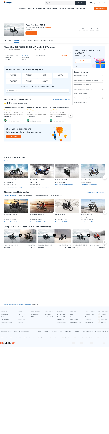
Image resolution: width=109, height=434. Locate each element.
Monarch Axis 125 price (89, 221)
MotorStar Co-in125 (61, 180)
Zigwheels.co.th (102, 337)
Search (80, 2)
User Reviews (88, 325)
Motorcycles (73, 317)
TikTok (101, 317)
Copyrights (77, 331)
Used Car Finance (22, 314)
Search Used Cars (61, 317)
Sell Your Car (60, 319)
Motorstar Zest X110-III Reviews (88, 89)
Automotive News (89, 314)
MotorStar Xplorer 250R (37, 180)
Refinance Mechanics (87, 331)
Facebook (102, 314)
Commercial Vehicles (75, 322)
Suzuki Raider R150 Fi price (13, 221)
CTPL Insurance (5, 319)
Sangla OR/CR (21, 317)
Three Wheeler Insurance (7, 325)
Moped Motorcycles (98, 192)
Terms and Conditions (57, 331)
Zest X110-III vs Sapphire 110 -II (82, 251)
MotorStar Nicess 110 (64, 245)
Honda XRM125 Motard (37, 214)
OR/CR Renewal (35, 314)
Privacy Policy (68, 331)
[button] (70, 115)
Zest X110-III (7, 40)
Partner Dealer (48, 314)
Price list (16, 40)
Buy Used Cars (61, 314)
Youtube (101, 322)
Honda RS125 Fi (60, 214)
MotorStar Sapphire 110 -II (97, 245)
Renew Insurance (100, 8)
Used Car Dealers (61, 322)
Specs (30, 40)
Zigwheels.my (67, 337)
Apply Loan (48, 27)
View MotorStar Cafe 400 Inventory (13, 187)
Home (5, 304)
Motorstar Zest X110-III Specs (88, 84)
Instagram (102, 320)
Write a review (13, 136)
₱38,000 (13, 75)
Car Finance (88, 319)
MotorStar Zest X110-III (11, 245)
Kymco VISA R (32, 245)
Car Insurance (4, 314)
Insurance (22, 8)
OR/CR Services (40, 8)
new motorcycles (10, 304)
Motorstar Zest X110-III (88, 75)
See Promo (64, 55)
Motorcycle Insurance (47, 40)
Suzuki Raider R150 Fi (10, 214)
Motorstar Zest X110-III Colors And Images (88, 80)
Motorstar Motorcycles (88, 93)
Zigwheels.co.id (15, 337)
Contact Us (47, 331)
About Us (40, 331)
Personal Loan (21, 319)
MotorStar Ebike (86, 180)
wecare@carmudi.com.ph (101, 331)
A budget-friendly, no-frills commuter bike (20, 107)
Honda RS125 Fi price (63, 221)
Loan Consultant (48, 317)
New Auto (70, 8)
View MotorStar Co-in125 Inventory (64, 184)
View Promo (31, 33)
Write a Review (89, 322)
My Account (101, 3)
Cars (71, 314)
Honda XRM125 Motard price (39, 221)
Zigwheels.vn (90, 337)
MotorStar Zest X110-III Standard (11, 56)
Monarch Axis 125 (86, 214)
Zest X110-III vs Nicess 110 (46, 251)
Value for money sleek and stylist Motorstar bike (67, 107)
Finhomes (20, 322)
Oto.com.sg (78, 337)
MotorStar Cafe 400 (10, 180)
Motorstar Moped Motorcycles (88, 98)
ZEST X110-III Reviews (64, 99)
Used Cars (61, 8)
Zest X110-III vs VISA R (10, 251)
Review (36, 40)
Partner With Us (51, 8)
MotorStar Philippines (18, 304)
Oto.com (4, 337)
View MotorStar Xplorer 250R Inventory (39, 187)
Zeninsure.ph (54, 337)
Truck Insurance (5, 317)
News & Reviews (80, 8)
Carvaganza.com (29, 337)
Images (23, 40)
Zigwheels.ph (42, 337)
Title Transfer (34, 317)
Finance (30, 8)
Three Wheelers (74, 319)
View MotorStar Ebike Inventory (89, 184)
